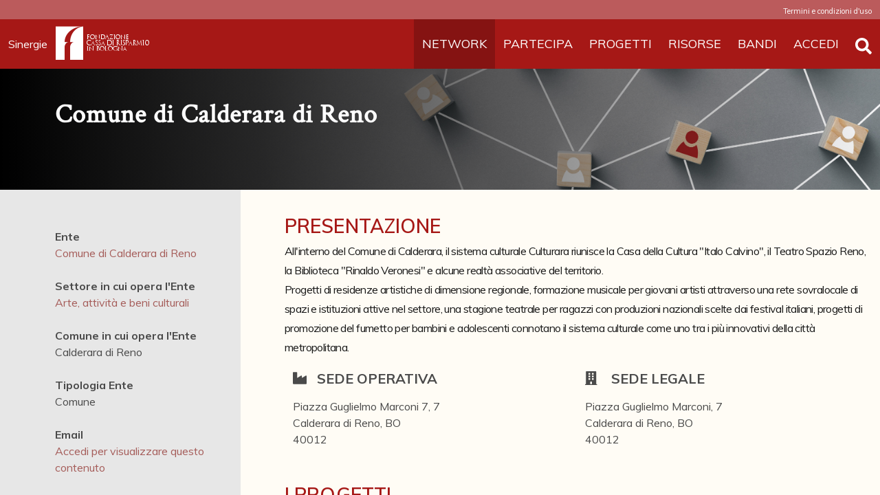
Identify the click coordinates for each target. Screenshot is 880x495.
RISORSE (694, 44)
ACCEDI (816, 44)
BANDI (757, 44)
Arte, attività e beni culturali (122, 302)
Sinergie (32, 44)
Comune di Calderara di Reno (126, 253)
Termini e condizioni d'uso (827, 11)
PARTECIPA (538, 44)
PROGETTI (620, 44)
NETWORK (454, 44)
